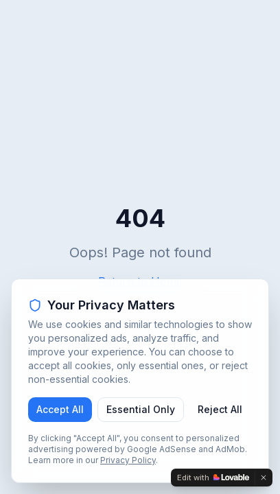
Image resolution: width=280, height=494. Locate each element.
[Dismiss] (263, 477)
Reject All (220, 409)
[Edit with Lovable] (213, 477)
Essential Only (140, 409)
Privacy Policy (128, 460)
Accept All (60, 409)
